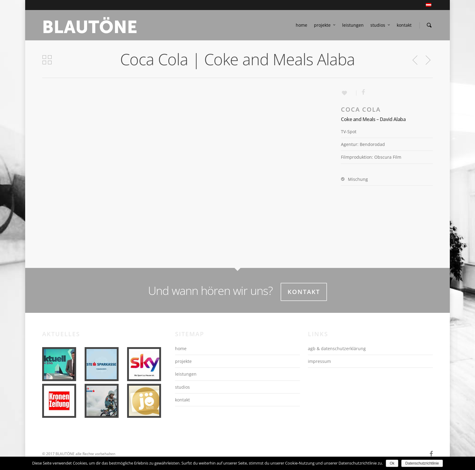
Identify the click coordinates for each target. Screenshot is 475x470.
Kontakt (304, 292)
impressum (319, 361)
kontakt (404, 25)
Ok (392, 463)
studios (380, 25)
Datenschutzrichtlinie (422, 463)
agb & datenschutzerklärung (337, 348)
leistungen (353, 25)
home (301, 25)
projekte (325, 25)
